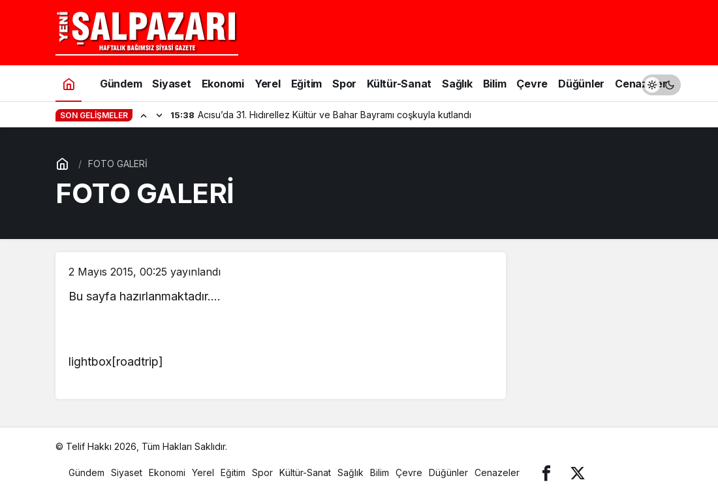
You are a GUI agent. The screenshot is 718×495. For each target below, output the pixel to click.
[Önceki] (143, 115)
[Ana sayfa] (68, 83)
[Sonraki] (159, 115)
